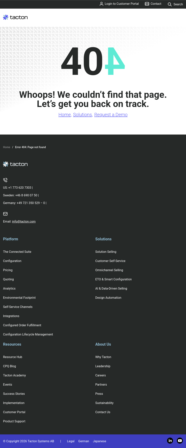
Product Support (14, 421)
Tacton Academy (14, 375)
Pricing (8, 270)
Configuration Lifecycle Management (28, 334)
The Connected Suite (17, 252)
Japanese (99, 441)
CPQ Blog (9, 366)
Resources (12, 344)
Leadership (102, 366)
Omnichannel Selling (109, 270)
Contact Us (102, 412)
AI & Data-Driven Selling (111, 288)
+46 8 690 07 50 (26, 195)
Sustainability (104, 403)
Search (175, 4)
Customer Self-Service (110, 261)
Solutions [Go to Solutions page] (82, 114)
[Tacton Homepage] (15, 17)
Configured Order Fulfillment (22, 325)
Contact (153, 4)
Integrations (11, 316)
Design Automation (108, 297)
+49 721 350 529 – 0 (31, 203)
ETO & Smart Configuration (113, 279)
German (83, 441)
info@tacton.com (24, 221)
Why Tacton (103, 357)
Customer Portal (14, 412)
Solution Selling (105, 252)
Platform (10, 239)
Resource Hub (12, 357)
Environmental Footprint (19, 297)
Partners (101, 384)
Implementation (13, 403)
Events (7, 384)
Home (6, 147)
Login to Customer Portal (119, 4)
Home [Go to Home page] (64, 114)
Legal (71, 441)
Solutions (103, 239)
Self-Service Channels (17, 307)
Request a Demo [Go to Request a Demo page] (111, 114)
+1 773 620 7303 (19, 187)
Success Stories (14, 394)
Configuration (12, 261)
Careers (100, 375)
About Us (103, 344)
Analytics (9, 288)
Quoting (8, 279)
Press (99, 394)
